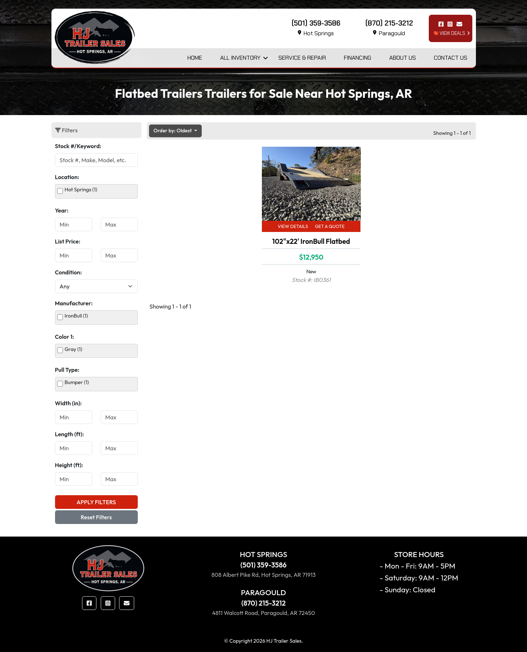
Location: (67, 177)
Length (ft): (69, 434)
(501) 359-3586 (263, 565)
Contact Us (450, 57)
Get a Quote (330, 226)
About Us (402, 57)
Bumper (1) (77, 382)
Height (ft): (69, 465)
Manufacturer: (74, 303)
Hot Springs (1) (81, 189)
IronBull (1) (76, 316)
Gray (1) (73, 349)
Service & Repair (302, 57)
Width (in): (68, 403)
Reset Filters (96, 517)
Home (194, 57)
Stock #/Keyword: (78, 146)
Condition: (68, 272)
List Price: (68, 241)
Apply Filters (96, 502)
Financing (357, 57)
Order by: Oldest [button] (173, 130)
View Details (293, 226)
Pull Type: (67, 369)
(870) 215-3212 (263, 603)
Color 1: (64, 336)
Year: (62, 210)
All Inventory (240, 57)
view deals (449, 33)
